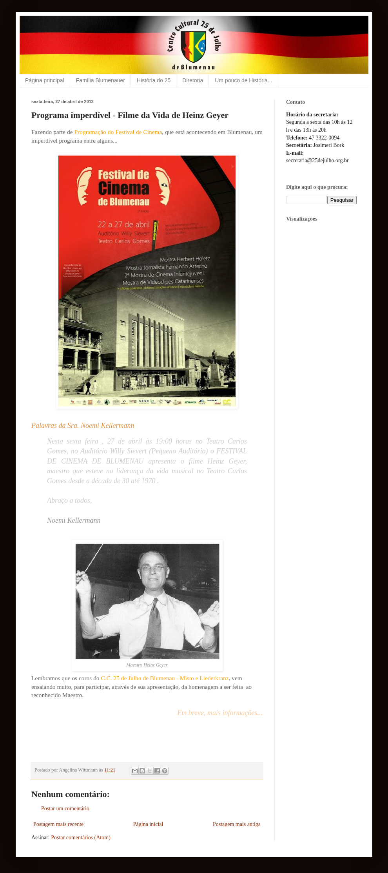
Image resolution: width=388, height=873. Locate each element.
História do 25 (153, 80)
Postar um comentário (65, 808)
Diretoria (192, 80)
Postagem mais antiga (237, 824)
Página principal (44, 80)
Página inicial (148, 824)
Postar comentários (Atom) (81, 837)
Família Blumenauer (100, 80)
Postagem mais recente (58, 824)
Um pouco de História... (243, 80)
